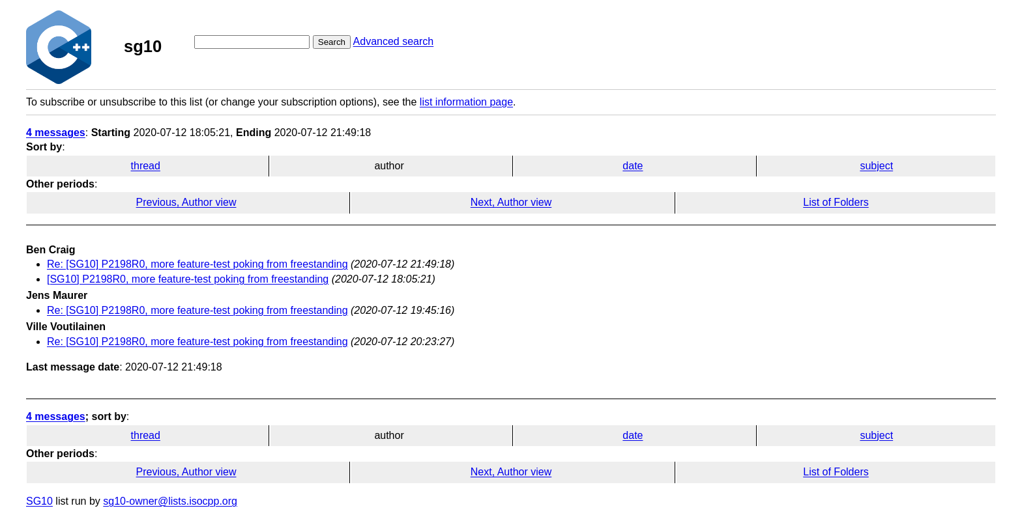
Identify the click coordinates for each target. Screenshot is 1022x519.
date (632, 165)
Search (331, 42)
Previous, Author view (186, 202)
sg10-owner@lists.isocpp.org (170, 501)
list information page (466, 101)
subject (876, 165)
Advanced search (393, 41)
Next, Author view (511, 202)
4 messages (55, 132)
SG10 (39, 501)
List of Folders (835, 202)
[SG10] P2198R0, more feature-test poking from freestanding (187, 279)
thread (145, 165)
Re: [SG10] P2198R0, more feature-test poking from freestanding (197, 264)
